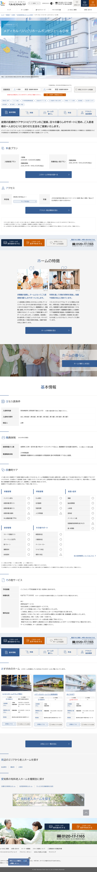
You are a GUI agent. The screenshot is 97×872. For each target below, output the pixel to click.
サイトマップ (52, 852)
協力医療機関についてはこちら (84, 555)
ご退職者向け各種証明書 (55, 848)
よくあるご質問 (4, 848)
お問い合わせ (15, 848)
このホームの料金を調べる (48, 174)
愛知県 (8, 14)
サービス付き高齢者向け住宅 (44, 786)
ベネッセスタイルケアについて (8, 852)
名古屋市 (3, 767)
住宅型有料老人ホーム (25, 786)
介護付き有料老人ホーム (8, 786)
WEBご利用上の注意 (40, 852)
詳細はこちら (9, 724)
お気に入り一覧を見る (49, 744)
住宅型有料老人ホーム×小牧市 (25, 14)
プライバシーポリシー (25, 852)
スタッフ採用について (39, 848)
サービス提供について (34, 3)
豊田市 (12, 767)
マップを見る (25, 201)
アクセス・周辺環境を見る (48, 210)
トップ (2, 14)
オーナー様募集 (25, 848)
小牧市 (13, 14)
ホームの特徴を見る (48, 330)
